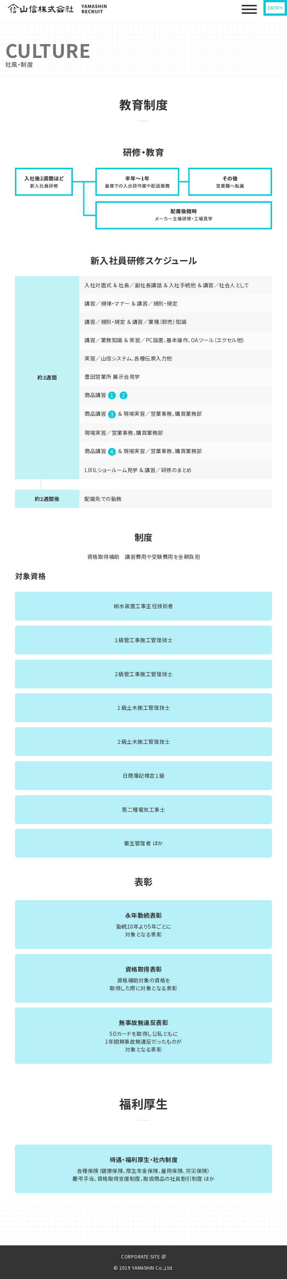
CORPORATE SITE (143, 1256)
